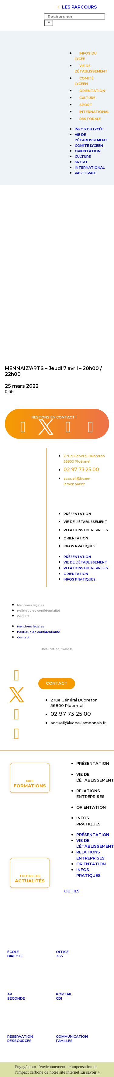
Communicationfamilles (72, 1038)
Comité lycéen (84, 81)
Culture (87, 98)
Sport (85, 105)
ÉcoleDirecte (15, 954)
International (94, 112)
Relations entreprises (86, 530)
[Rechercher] (48, 23)
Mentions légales (30, 605)
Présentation (77, 514)
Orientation (92, 91)
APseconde (16, 996)
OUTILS (72, 891)
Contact (23, 616)
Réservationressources (20, 1038)
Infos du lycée (86, 56)
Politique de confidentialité (38, 610)
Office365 (62, 954)
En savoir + (90, 1072)
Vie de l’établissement (91, 68)
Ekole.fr (66, 649)
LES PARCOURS (79, 7)
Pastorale (90, 119)
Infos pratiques (79, 546)
